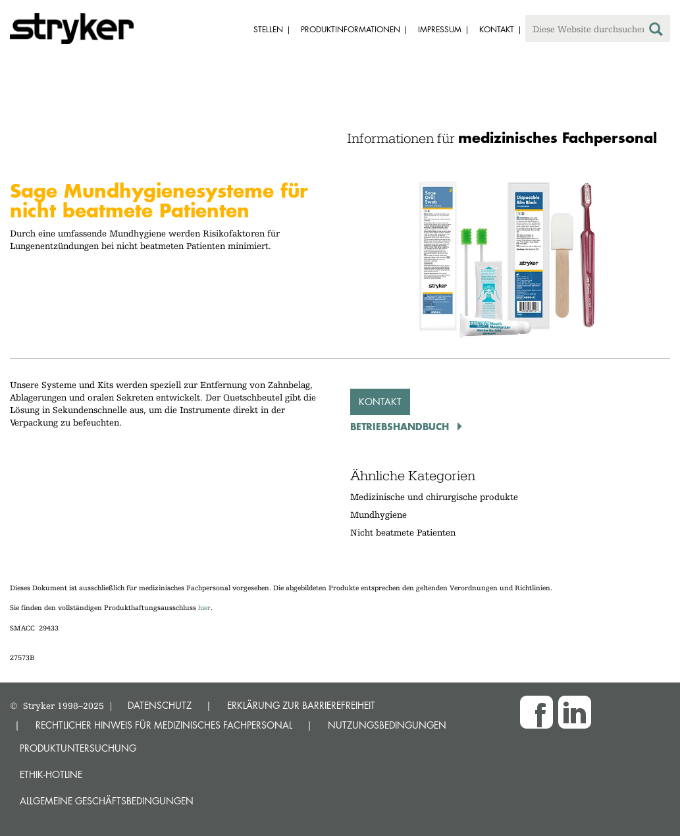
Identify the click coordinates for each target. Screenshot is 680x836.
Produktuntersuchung (78, 748)
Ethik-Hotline (51, 774)
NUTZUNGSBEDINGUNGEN (387, 725)
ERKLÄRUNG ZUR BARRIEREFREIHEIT (301, 705)
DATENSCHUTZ (160, 705)
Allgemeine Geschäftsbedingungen (107, 800)
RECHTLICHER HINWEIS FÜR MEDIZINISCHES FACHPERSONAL (164, 725)
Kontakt (380, 401)
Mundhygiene (378, 514)
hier (204, 607)
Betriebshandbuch (401, 426)
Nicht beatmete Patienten (403, 532)
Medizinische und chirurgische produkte (434, 496)
